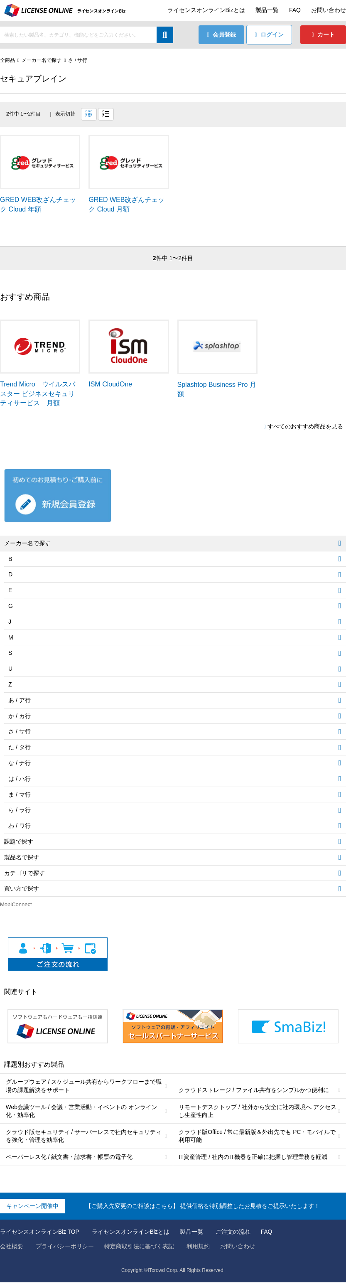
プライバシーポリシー (65, 1248)
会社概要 (11, 1248)
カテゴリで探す (24, 873)
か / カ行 (19, 716)
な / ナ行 (19, 763)
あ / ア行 (19, 700)
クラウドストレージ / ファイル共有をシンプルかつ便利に (254, 1090)
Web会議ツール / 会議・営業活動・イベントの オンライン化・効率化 (82, 1111)
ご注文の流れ (233, 1233)
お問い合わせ (328, 10)
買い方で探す (21, 889)
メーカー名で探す (41, 60)
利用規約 (198, 1248)
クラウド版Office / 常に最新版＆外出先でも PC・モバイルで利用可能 (257, 1136)
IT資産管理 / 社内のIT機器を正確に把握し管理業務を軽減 (253, 1158)
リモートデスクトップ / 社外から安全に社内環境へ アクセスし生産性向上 (258, 1111)
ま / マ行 (19, 794)
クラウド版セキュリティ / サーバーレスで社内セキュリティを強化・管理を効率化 (84, 1136)
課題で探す (18, 841)
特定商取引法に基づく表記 (139, 1248)
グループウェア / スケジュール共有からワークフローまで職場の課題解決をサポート (84, 1086)
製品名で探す (21, 857)
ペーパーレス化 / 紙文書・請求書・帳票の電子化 (69, 1158)
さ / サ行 (77, 60)
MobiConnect (16, 905)
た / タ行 (19, 747)
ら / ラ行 (19, 810)
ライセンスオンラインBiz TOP (40, 1233)
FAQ (295, 10)
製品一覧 (267, 10)
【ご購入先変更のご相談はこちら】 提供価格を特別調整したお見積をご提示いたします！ (203, 1207)
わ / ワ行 (19, 826)
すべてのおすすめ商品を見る (305, 426)
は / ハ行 (19, 778)
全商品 (7, 60)
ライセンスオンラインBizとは (206, 10)
